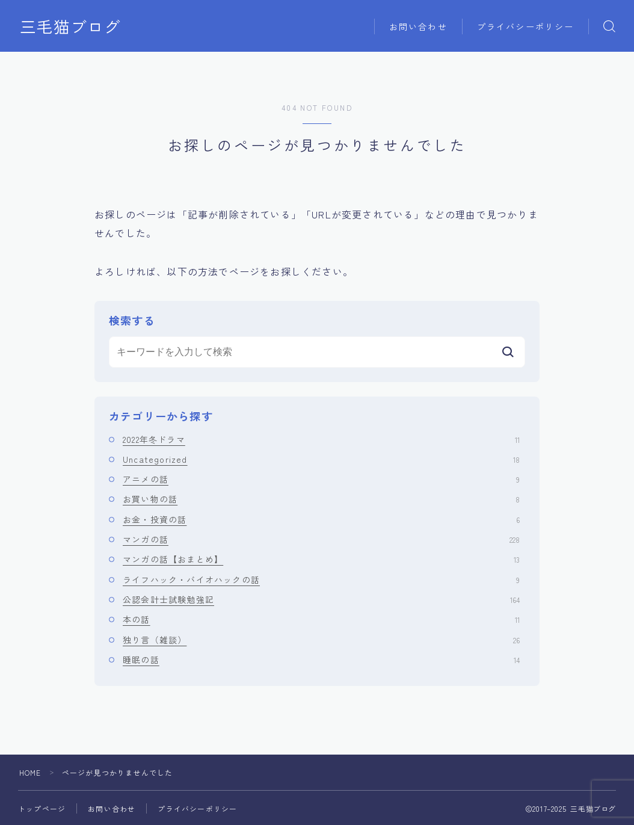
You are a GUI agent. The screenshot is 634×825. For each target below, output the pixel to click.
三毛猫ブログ (70, 26)
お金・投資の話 (321, 519)
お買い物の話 (321, 499)
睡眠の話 (321, 660)
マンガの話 (321, 539)
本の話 (321, 619)
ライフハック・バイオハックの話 (321, 579)
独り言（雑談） (321, 640)
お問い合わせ (418, 26)
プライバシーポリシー (525, 26)
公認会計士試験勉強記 (321, 599)
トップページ (42, 808)
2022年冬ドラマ (321, 439)
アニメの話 (321, 479)
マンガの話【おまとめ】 (321, 559)
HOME (30, 772)
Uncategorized (321, 459)
